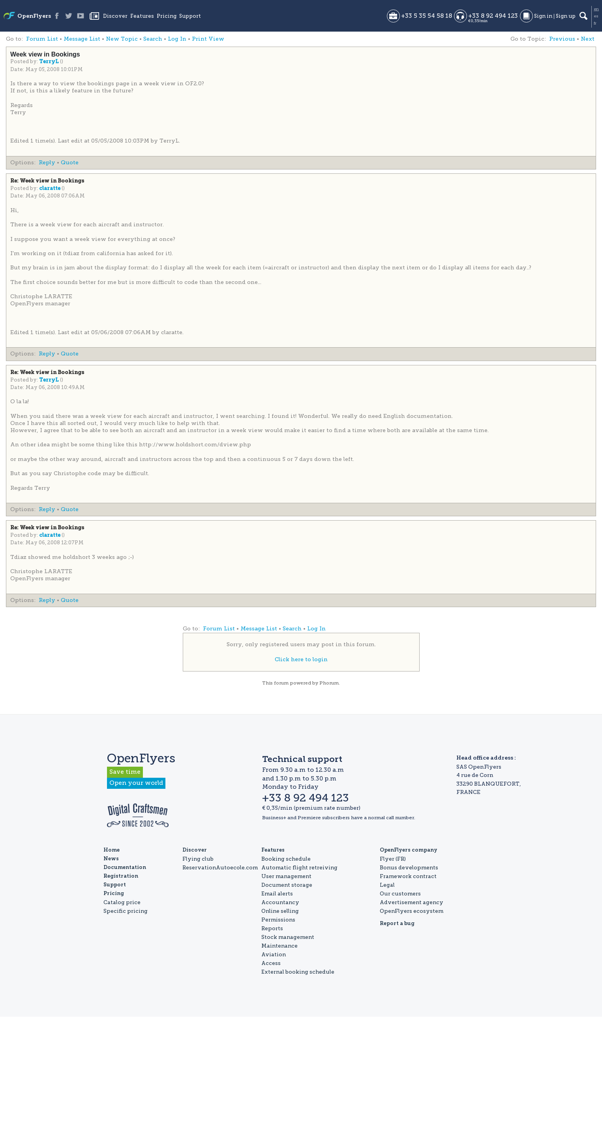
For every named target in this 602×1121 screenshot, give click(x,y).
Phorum (329, 683)
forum (281, 683)
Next (587, 39)
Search (152, 39)
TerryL (49, 61)
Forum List (42, 39)
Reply (47, 162)
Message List (82, 39)
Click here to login (301, 659)
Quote (70, 162)
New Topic (122, 39)
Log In (177, 39)
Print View (208, 39)
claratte (50, 188)
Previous (562, 39)
